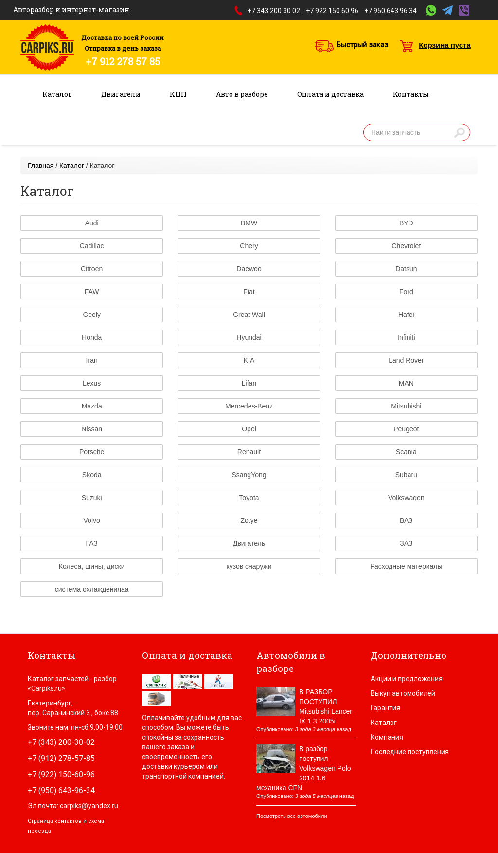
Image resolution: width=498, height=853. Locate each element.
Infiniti (406, 337)
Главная (40, 165)
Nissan (91, 429)
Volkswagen (406, 497)
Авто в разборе (242, 94)
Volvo (92, 520)
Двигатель (249, 543)
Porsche (91, 452)
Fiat (248, 292)
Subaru (406, 475)
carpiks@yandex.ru (89, 806)
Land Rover (406, 360)
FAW (92, 292)
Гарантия (385, 708)
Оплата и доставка (330, 94)
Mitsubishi (406, 406)
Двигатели (121, 94)
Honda (92, 337)
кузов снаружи (248, 566)
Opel (249, 429)
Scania (406, 452)
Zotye (248, 520)
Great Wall (249, 314)
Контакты (411, 94)
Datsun (406, 269)
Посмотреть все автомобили (291, 816)
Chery (249, 246)
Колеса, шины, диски (92, 566)
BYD (406, 223)
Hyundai (248, 337)
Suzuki (92, 497)
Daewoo (248, 269)
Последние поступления (410, 752)
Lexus (92, 383)
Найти (459, 132)
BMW (249, 223)
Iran (92, 360)
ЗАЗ (406, 543)
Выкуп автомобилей (403, 693)
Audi (92, 223)
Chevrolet (406, 246)
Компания (387, 737)
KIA (249, 360)
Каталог (57, 94)
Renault (249, 452)
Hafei (406, 314)
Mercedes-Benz (249, 406)
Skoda (92, 475)
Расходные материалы (406, 566)
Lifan (249, 383)
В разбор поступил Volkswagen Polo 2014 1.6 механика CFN (303, 768)
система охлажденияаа (92, 589)
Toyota (249, 497)
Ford (406, 292)
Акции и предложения (407, 679)
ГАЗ (92, 543)
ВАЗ (406, 520)
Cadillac (92, 246)
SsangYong (248, 475)
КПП (178, 94)
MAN (406, 383)
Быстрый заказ (362, 44)
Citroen (92, 269)
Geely (92, 314)
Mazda (92, 406)
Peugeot (406, 429)
